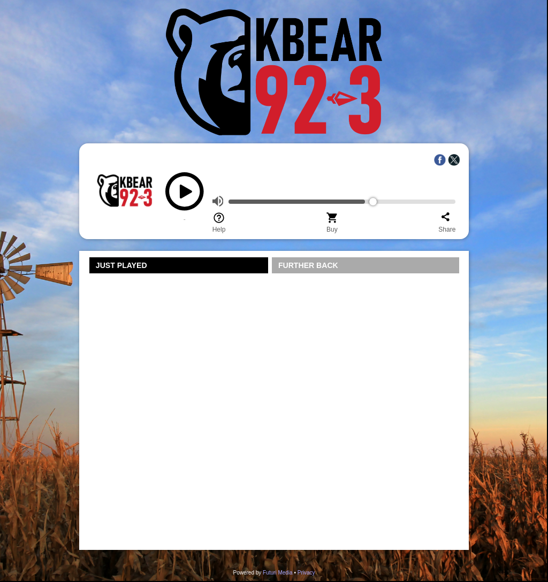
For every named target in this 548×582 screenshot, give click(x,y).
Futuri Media (278, 573)
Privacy (306, 573)
